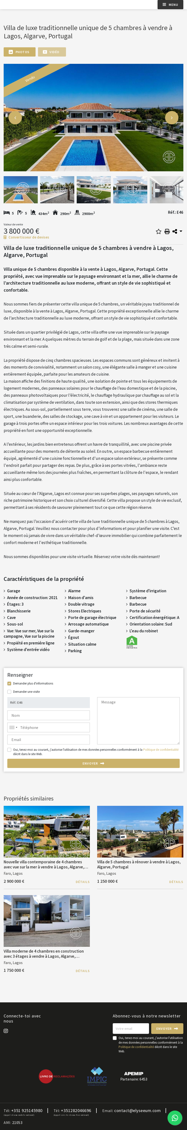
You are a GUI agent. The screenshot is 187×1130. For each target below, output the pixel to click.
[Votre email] (131, 1028)
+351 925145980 (27, 1110)
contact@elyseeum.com (137, 1110)
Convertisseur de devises (26, 237)
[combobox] (49, 727)
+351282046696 (76, 1110)
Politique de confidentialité (160, 750)
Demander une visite (26, 692)
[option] (93, 117)
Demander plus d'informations (33, 683)
